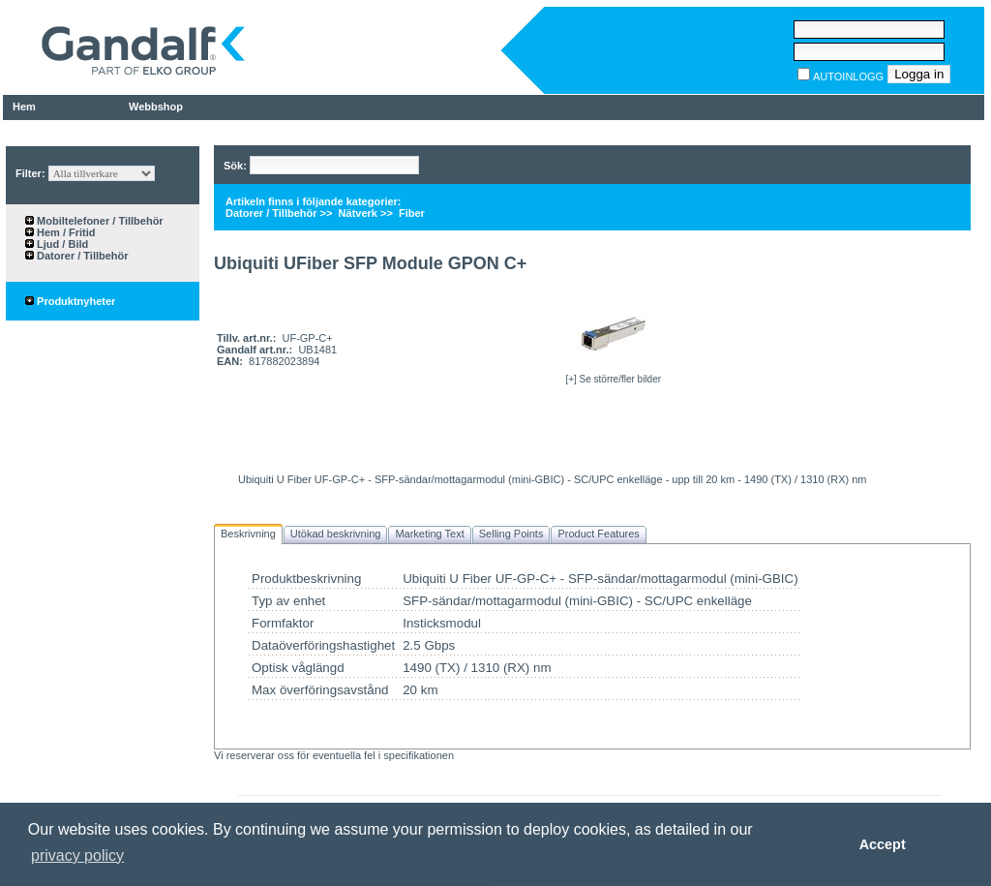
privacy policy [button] (77, 855)
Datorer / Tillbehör (81, 255)
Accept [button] (882, 844)
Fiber (410, 213)
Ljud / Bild (61, 244)
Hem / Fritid (65, 232)
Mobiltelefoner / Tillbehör (99, 221)
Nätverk (356, 213)
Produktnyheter (70, 301)
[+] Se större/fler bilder (613, 379)
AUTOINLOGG (848, 76)
